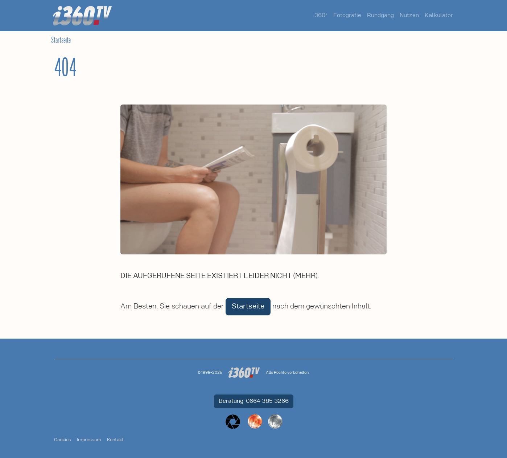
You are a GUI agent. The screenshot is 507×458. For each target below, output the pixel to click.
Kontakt (115, 440)
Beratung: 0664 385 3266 (254, 401)
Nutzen (409, 15)
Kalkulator (439, 15)
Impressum (89, 440)
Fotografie (347, 15)
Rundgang (380, 15)
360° (320, 15)
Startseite (61, 40)
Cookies (62, 440)
